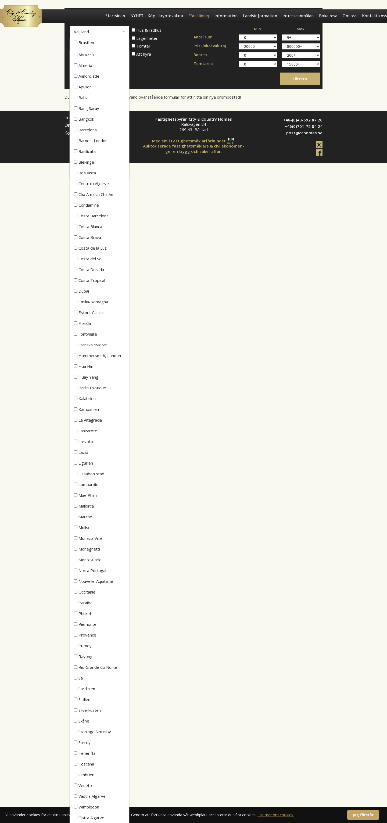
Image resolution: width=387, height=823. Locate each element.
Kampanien (86, 409)
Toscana (84, 764)
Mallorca (84, 506)
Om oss (350, 15)
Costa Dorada (89, 269)
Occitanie (84, 592)
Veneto (83, 785)
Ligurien (83, 463)
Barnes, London (91, 140)
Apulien (83, 86)
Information (226, 15)
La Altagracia (88, 420)
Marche (83, 516)
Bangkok (84, 119)
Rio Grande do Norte (95, 667)
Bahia (81, 97)
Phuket (82, 613)
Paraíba (83, 602)
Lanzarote (85, 430)
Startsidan (115, 15)
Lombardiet (87, 484)
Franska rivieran (91, 344)
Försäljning (198, 15)
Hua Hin (83, 366)
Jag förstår (363, 814)
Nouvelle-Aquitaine (93, 581)
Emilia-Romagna (91, 301)
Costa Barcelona (91, 215)
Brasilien (84, 42)
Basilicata (85, 151)
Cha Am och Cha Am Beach (94, 196)
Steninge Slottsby (92, 731)
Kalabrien (85, 398)
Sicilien (82, 699)
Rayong (83, 656)
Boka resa (328, 15)
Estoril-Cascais (90, 312)
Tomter (141, 46)
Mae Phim (85, 495)
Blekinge (84, 162)
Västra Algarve (90, 796)
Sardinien (84, 688)
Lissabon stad (89, 473)
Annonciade (86, 76)
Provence (85, 635)
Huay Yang (86, 377)
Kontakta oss (374, 15)
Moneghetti (87, 549)
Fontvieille (85, 334)
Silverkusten (87, 710)
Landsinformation (260, 15)
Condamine (86, 205)
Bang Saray (86, 108)
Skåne (81, 721)
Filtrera (300, 78)
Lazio (81, 452)
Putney (83, 645)
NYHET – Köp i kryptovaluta (156, 15)
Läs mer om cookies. (275, 814)
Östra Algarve (89, 817)
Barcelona (85, 129)
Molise (82, 527)
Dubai (81, 291)
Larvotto (84, 441)
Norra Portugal (90, 570)
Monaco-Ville (88, 538)
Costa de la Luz (90, 248)
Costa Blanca (88, 226)
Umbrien (84, 774)
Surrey (82, 742)
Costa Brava (87, 237)
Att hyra (141, 54)
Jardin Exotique (90, 387)
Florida (82, 323)
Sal (79, 678)
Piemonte (85, 624)
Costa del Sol (88, 258)
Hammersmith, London (97, 355)
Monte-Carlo (88, 559)
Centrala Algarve (91, 183)
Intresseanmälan (298, 15)
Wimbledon (86, 807)
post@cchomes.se (304, 132)
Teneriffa (84, 753)
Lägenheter (145, 38)
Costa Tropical (89, 280)
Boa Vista (85, 172)
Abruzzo (84, 54)
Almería (83, 65)
